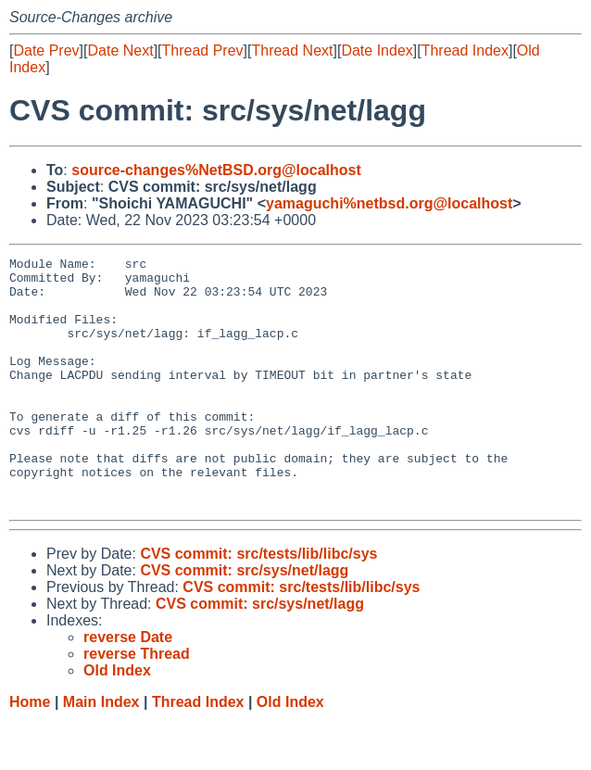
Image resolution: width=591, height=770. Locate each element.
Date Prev (46, 50)
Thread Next (292, 50)
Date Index (376, 50)
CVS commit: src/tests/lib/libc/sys (258, 604)
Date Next (120, 50)
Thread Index (465, 50)
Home (29, 752)
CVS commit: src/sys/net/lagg (244, 620)
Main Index (101, 752)
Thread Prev (203, 50)
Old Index (290, 752)
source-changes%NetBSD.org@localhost (216, 170)
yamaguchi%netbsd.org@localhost (389, 203)
